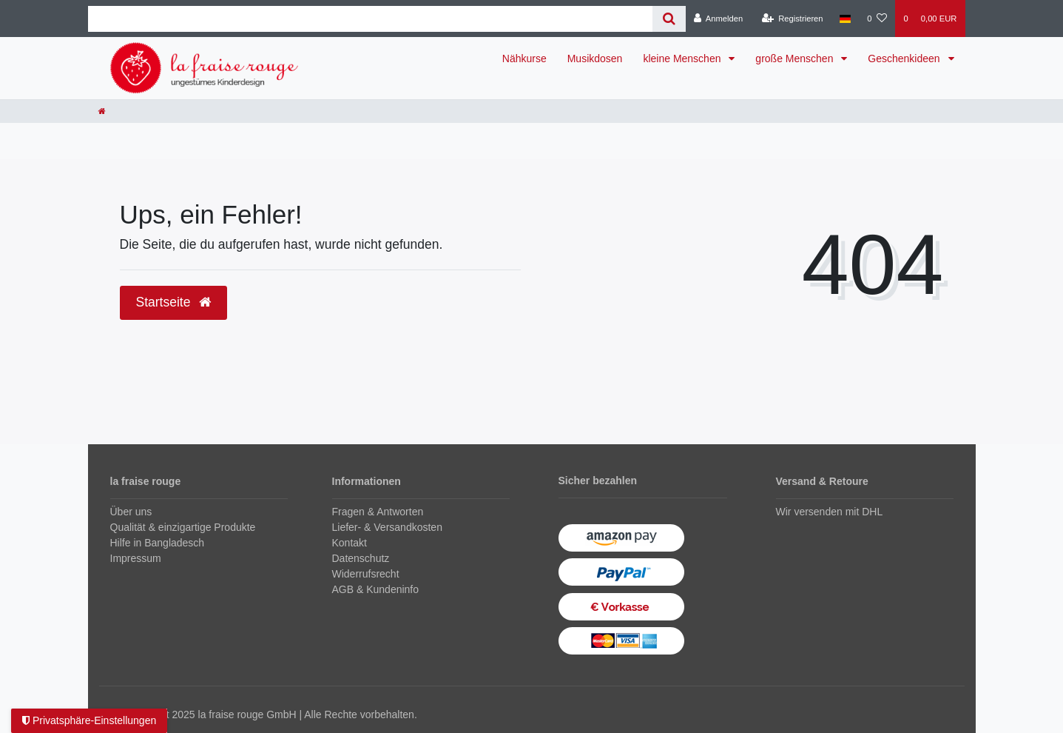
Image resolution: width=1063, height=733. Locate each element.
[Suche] (669, 19)
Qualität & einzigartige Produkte (183, 527)
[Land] (845, 18)
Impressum (135, 558)
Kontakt (349, 543)
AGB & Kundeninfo (375, 589)
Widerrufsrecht (365, 574)
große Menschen (795, 58)
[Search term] (370, 19)
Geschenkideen (905, 58)
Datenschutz (361, 558)
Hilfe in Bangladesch (157, 543)
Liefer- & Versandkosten (387, 527)
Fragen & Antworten (378, 512)
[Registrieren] (792, 18)
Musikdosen (595, 58)
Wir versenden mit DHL (829, 512)
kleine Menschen (683, 58)
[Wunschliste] (877, 18)
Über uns (131, 512)
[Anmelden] (719, 18)
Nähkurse (524, 58)
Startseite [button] (174, 302)
